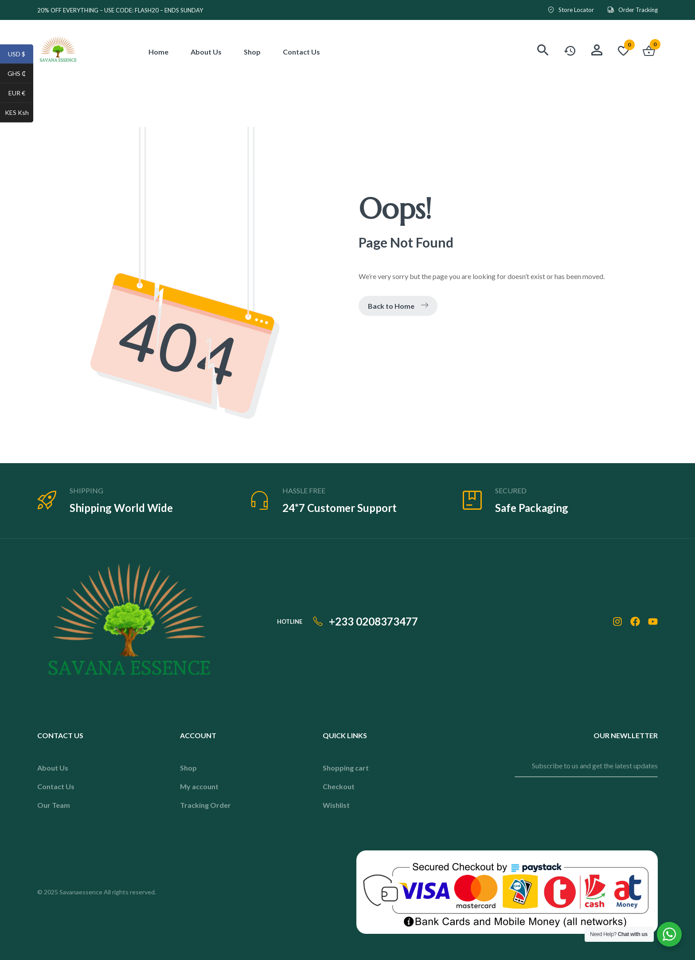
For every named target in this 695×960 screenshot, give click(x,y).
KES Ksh (19, 113)
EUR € (21, 94)
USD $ (20, 55)
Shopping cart (346, 767)
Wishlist (336, 805)
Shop (188, 767)
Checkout (339, 786)
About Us (52, 767)
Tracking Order (205, 805)
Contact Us (55, 786)
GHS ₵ (20, 74)
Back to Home (398, 306)
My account (199, 786)
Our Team (53, 805)
